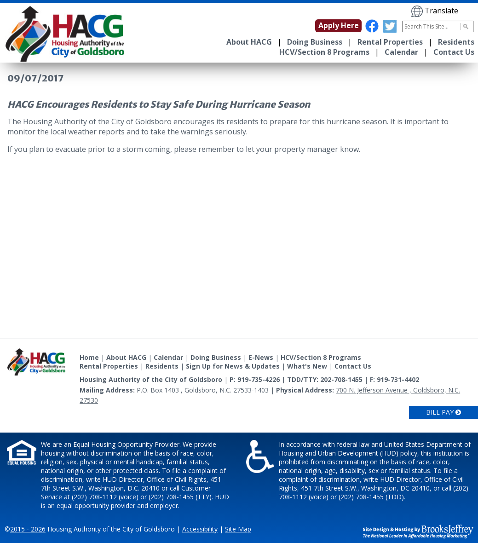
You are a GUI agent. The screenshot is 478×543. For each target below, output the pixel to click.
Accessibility (200, 529)
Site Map (238, 529)
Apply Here (338, 25)
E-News (260, 357)
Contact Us (453, 52)
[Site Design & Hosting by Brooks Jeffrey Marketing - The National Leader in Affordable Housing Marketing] (418, 531)
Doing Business (314, 42)
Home (89, 357)
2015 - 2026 (28, 529)
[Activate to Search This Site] (464, 26)
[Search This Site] (438, 26)
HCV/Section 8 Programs (324, 52)
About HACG (249, 42)
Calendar (401, 52)
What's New (307, 366)
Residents (456, 42)
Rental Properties (390, 42)
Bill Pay (443, 412)
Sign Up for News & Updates (233, 366)
